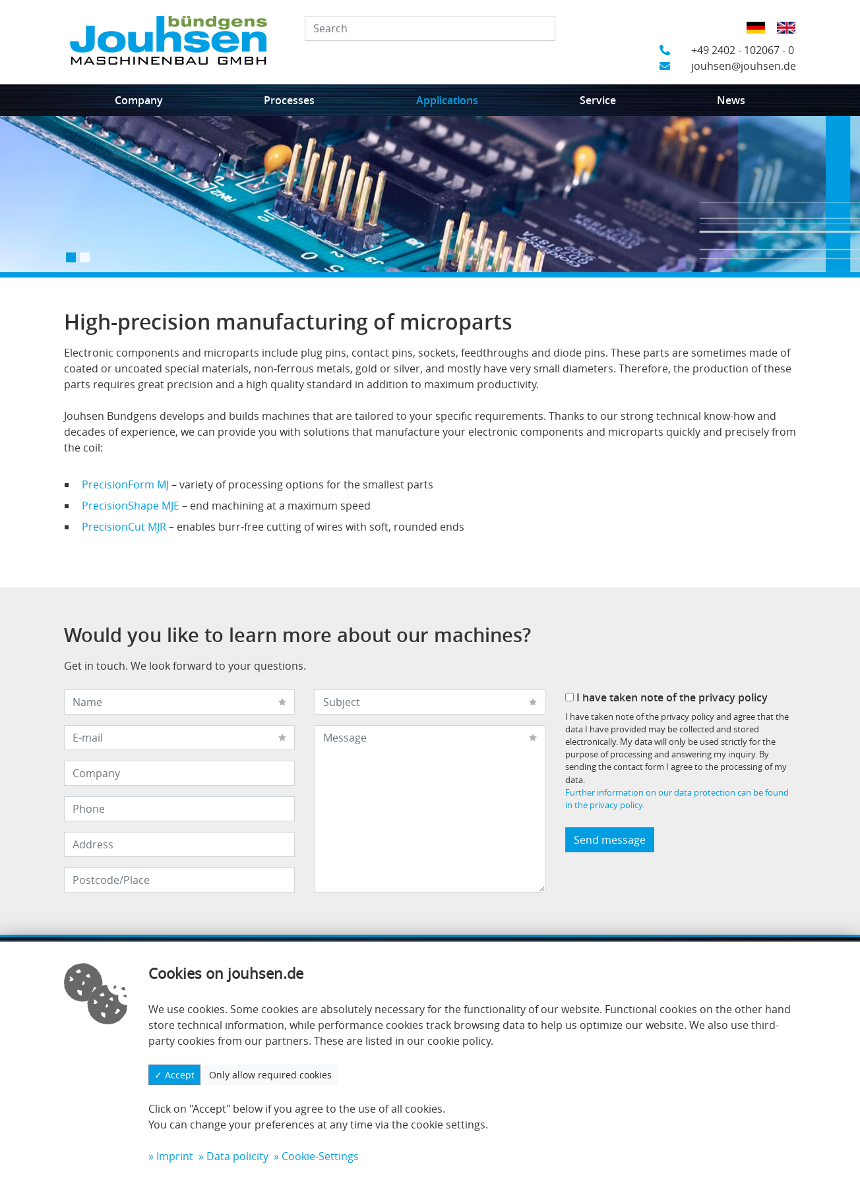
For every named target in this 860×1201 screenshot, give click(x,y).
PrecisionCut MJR (124, 526)
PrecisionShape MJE (130, 505)
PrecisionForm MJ (125, 484)
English (790, 36)
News (731, 100)
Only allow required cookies (270, 1075)
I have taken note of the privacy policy (666, 697)
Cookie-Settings (320, 1156)
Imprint (174, 1156)
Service (598, 100)
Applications (447, 100)
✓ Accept (174, 1075)
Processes (289, 100)
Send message (610, 840)
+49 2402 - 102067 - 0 (727, 50)
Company (139, 100)
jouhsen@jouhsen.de (728, 66)
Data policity (237, 1156)
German (760, 36)
